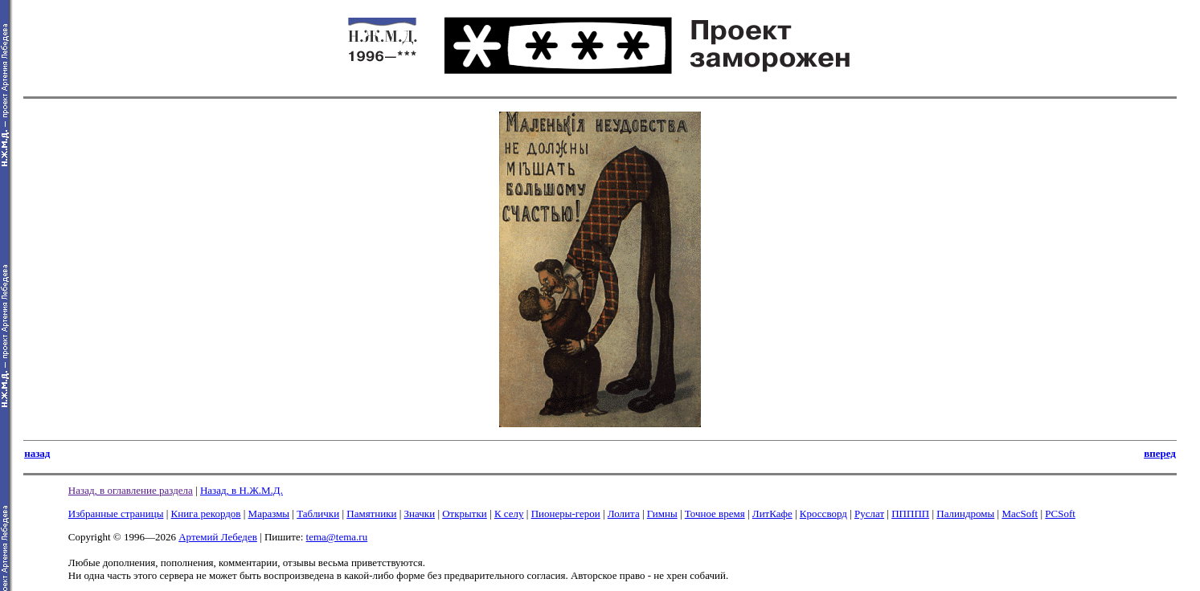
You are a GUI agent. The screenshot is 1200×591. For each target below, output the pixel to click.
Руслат (869, 513)
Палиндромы (965, 513)
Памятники (371, 513)
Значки (420, 513)
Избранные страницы (116, 513)
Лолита (624, 513)
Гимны (662, 513)
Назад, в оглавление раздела (130, 490)
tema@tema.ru (337, 537)
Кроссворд (823, 513)
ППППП (910, 513)
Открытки (464, 513)
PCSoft (1060, 513)
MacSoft (1019, 513)
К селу (509, 513)
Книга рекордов (206, 513)
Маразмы (269, 513)
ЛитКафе (772, 513)
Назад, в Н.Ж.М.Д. (241, 490)
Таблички (318, 513)
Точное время (715, 513)
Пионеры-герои (565, 513)
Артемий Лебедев (217, 537)
